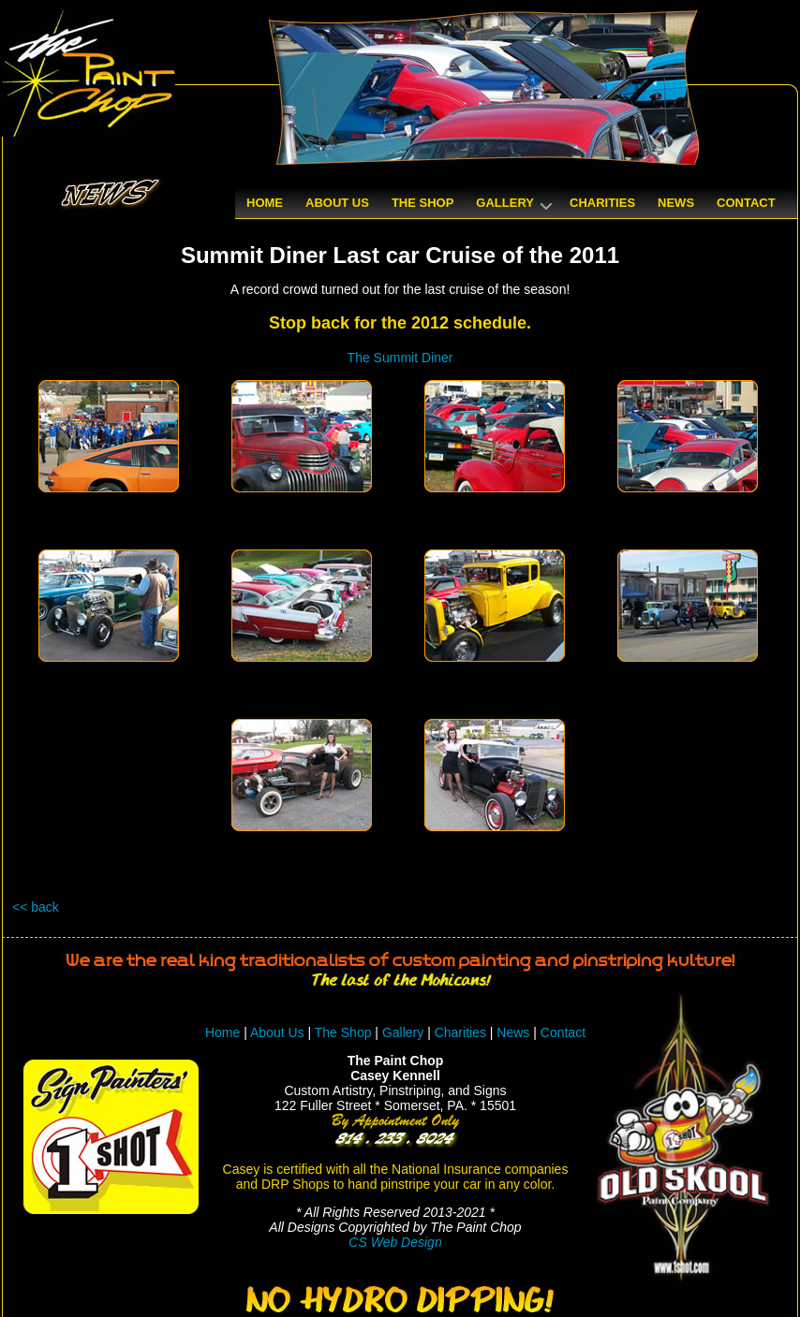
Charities (460, 1032)
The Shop (345, 1032)
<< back (35, 907)
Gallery (402, 1032)
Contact (563, 1032)
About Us (277, 1032)
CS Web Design (394, 1242)
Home (222, 1032)
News (512, 1032)
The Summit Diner (400, 357)
